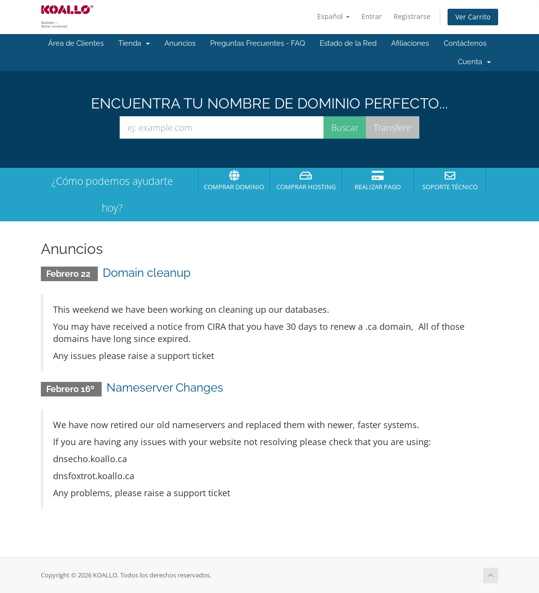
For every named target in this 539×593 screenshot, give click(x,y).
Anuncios (180, 43)
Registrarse (412, 16)
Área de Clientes (76, 43)
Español (333, 16)
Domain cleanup (147, 273)
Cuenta (474, 61)
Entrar (371, 16)
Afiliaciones (410, 43)
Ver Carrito (472, 16)
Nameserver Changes (165, 387)
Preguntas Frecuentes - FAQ (257, 43)
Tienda (134, 43)
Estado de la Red (348, 43)
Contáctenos (465, 43)
